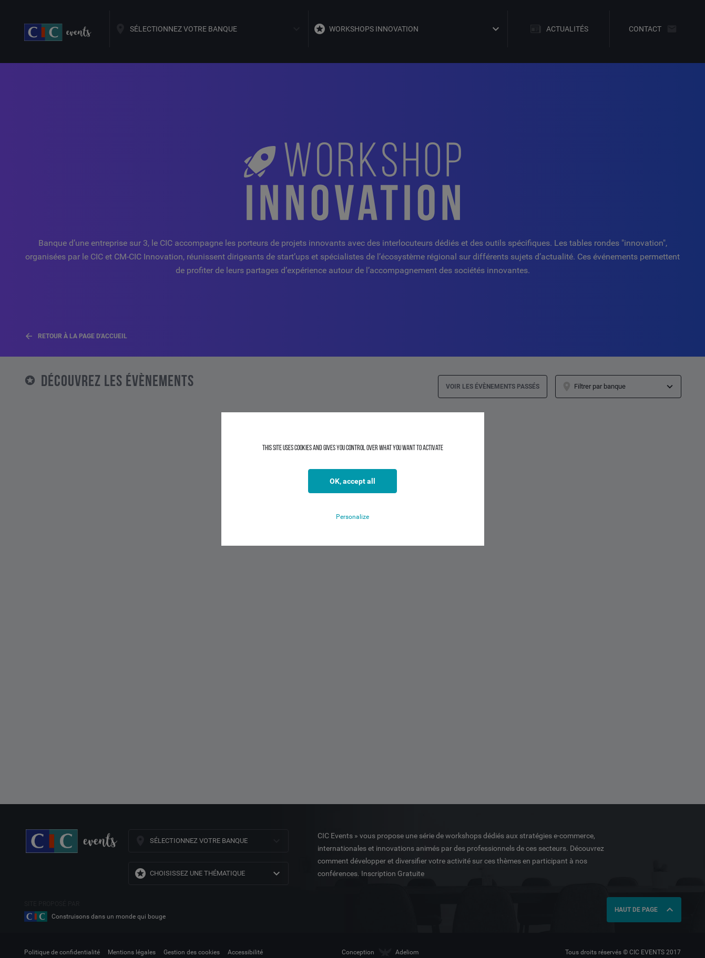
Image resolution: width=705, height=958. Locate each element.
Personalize (352, 516)
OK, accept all (352, 481)
